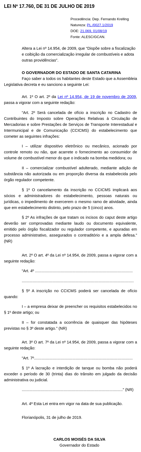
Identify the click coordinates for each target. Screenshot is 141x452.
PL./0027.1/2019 (100, 25)
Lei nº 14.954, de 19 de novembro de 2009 (97, 97)
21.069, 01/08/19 (93, 31)
